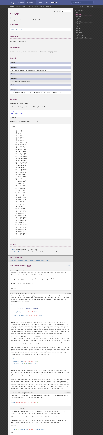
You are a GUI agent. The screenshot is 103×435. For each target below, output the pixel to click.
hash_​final (78, 21)
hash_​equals (79, 18)
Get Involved (40, 2)
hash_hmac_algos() (17, 251)
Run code (13, 117)
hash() (13, 249)
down (13, 270)
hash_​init (78, 30)
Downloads (21, 2)
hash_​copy (78, 16)
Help (47, 2)
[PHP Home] (12, 2)
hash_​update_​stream (81, 37)
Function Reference (20, 6)
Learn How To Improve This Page (18, 260)
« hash (81, 6)
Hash (41, 6)
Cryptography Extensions (32, 6)
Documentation (31, 2)
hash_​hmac (78, 25)
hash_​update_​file (80, 35)
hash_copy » (90, 6)
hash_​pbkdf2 (79, 32)
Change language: (56, 11)
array (22, 29)
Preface (12, 6)
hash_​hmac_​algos (80, 27)
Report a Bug (44, 260)
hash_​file (78, 19)
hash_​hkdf (78, 23)
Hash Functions (47, 6)
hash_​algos (78, 14)
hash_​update (79, 34)
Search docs (76, 2)
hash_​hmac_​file (79, 28)
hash (77, 12)
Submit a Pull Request (34, 260)
